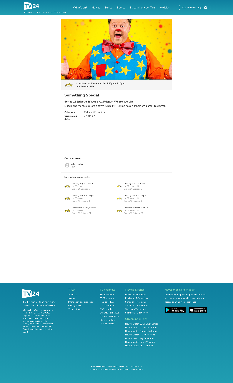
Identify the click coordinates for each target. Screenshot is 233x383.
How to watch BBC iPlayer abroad (141, 323)
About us (72, 294)
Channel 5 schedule (109, 316)
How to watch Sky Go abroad (139, 338)
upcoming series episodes (40, 329)
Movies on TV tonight (135, 294)
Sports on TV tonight (135, 309)
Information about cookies (80, 301)
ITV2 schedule (107, 305)
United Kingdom (122, 366)
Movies (96, 7)
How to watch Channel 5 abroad (141, 331)
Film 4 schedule (107, 320)
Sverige (111, 366)
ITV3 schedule (107, 309)
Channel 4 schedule (109, 312)
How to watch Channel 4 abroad (141, 327)
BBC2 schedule (107, 298)
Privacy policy (74, 305)
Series (108, 7)
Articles (165, 7)
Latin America (136, 366)
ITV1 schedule (107, 301)
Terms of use (74, 309)
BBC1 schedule (107, 294)
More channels (107, 323)
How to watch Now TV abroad (140, 342)
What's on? (80, 7)
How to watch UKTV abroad (139, 345)
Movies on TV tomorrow (137, 298)
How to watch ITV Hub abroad (140, 334)
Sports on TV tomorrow (136, 312)
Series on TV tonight (135, 301)
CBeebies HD (86, 86)
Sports (121, 7)
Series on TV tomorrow (136, 305)
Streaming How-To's (142, 7)
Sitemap (72, 298)
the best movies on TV (32, 326)
